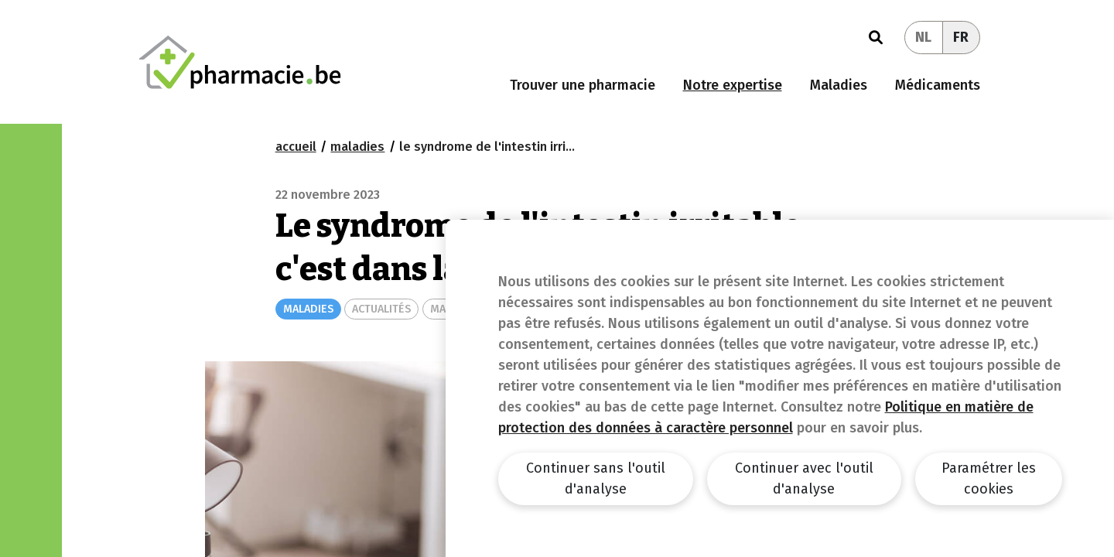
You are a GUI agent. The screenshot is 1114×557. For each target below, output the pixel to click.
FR (961, 37)
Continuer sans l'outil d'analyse (595, 478)
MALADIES (308, 309)
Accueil (295, 146)
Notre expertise (732, 85)
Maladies (838, 85)
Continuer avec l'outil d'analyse (804, 478)
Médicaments (937, 85)
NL (923, 37)
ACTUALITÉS (381, 309)
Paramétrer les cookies (988, 478)
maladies (357, 146)
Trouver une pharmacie (582, 85)
